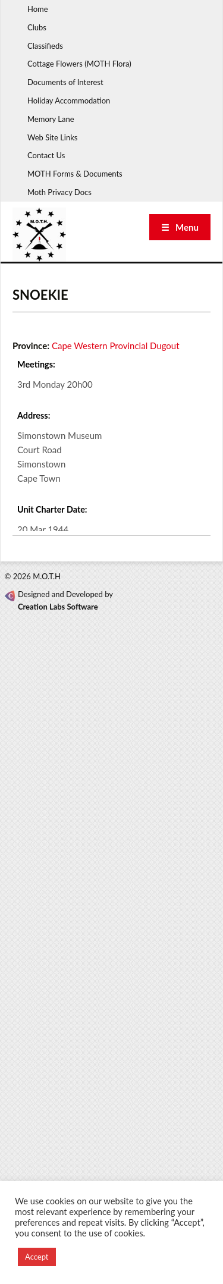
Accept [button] (37, 1256)
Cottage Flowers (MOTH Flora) (79, 63)
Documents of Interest (65, 82)
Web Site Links (52, 137)
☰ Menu (180, 227)
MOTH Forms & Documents (75, 173)
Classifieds (45, 46)
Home (37, 9)
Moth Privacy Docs (59, 192)
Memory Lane (50, 119)
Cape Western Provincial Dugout (116, 345)
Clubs (36, 27)
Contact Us (46, 155)
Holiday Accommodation (68, 100)
